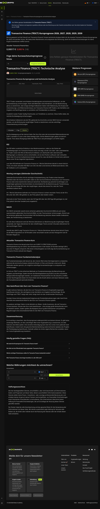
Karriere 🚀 (64, 462)
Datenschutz (81, 503)
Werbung (85, 459)
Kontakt (85, 465)
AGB (75, 503)
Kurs (8, 16)
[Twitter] (89, 450)
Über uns (63, 459)
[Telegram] (95, 450)
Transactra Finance (16, 16)
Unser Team (64, 465)
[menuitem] (2, 8)
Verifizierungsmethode (89, 471)
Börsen (73, 462)
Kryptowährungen (76, 459)
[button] (38, 343)
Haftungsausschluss (92, 503)
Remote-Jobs (86, 462)
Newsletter (35, 3)
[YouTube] (92, 450)
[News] (7, 3)
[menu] (2, 13)
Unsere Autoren (63, 469)
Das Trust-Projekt (87, 468)
